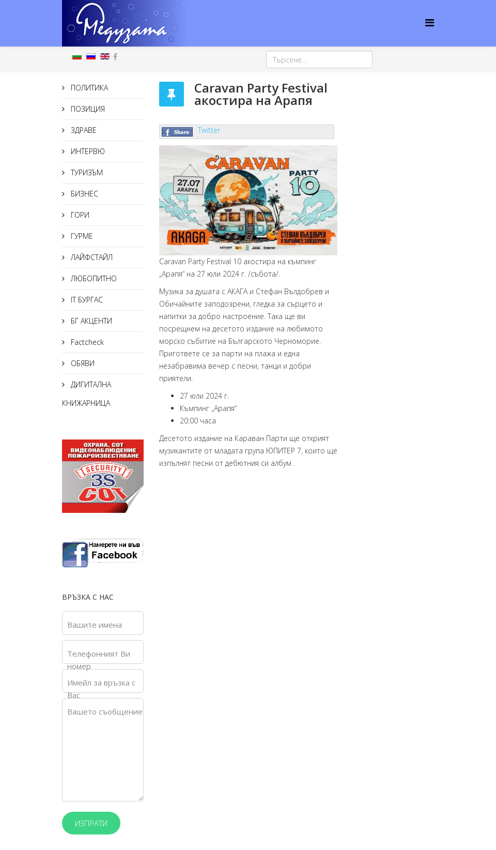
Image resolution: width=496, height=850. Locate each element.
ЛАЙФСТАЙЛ (91, 257)
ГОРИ (79, 215)
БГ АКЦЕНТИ (90, 321)
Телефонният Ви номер (98, 659)
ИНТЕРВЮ (87, 151)
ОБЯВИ (82, 363)
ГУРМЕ (81, 236)
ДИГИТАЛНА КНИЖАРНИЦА (86, 394)
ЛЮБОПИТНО (93, 278)
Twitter (209, 130)
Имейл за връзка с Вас (101, 688)
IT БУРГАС (86, 300)
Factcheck (86, 342)
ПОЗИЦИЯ (87, 109)
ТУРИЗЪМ (86, 172)
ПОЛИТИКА (88, 88)
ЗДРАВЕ (83, 130)
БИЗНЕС (83, 194)
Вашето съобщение (105, 711)
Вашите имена (94, 624)
